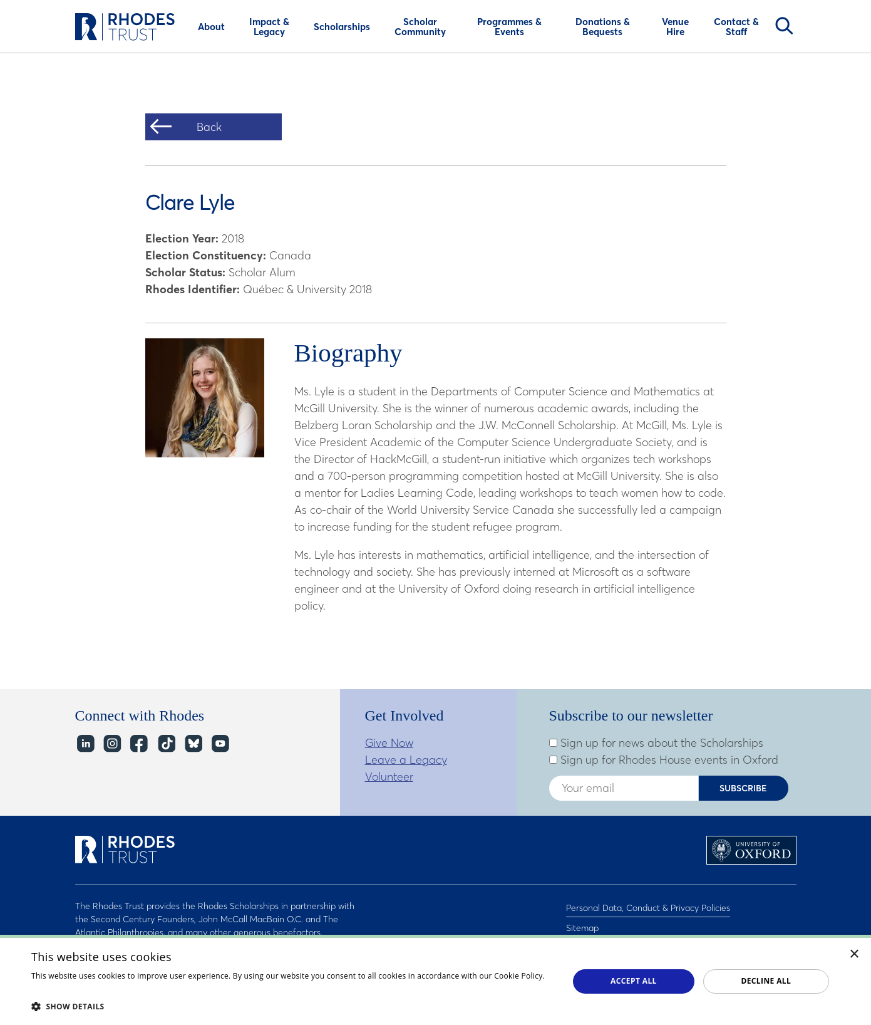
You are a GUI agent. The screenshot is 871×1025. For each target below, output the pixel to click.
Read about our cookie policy (84, 988)
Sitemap (582, 922)
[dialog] (435, 980)
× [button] (854, 954)
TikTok (165, 744)
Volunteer (389, 776)
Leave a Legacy (406, 759)
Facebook (138, 744)
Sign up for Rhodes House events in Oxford (663, 760)
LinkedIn (85, 744)
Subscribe (743, 788)
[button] (292, 1006)
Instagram (111, 744)
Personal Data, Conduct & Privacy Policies (648, 906)
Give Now (389, 743)
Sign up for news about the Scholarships (656, 743)
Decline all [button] (766, 981)
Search (783, 25)
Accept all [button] (634, 981)
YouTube (219, 744)
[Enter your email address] (623, 788)
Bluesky (192, 744)
